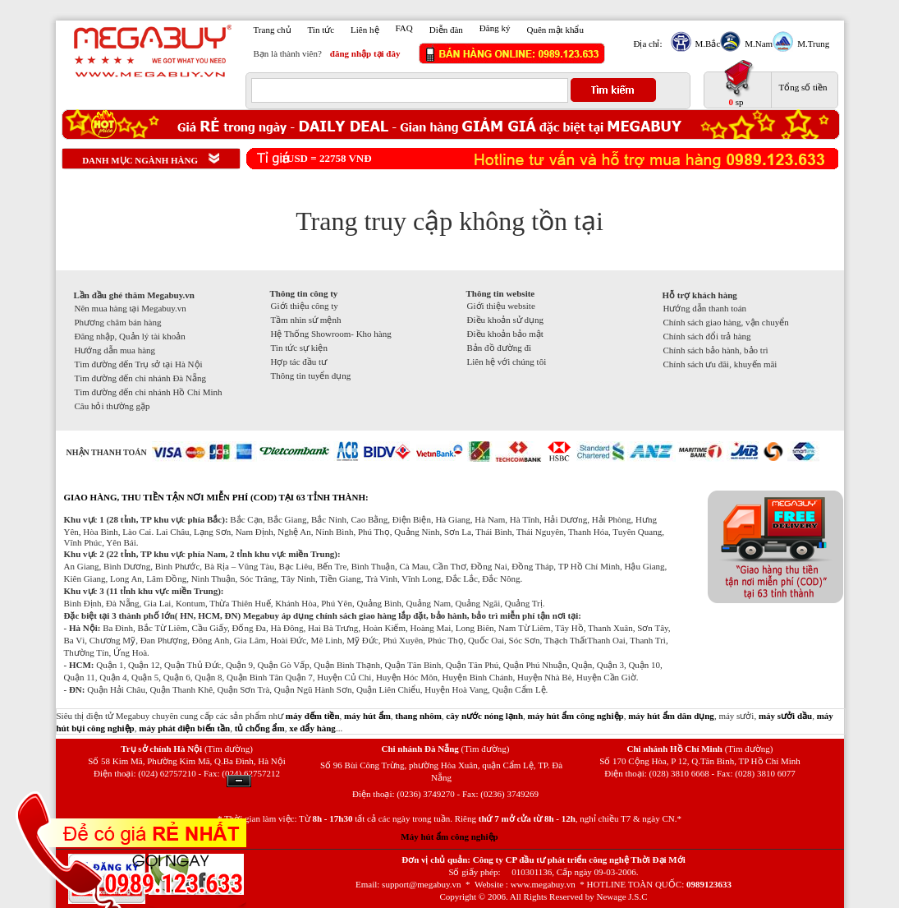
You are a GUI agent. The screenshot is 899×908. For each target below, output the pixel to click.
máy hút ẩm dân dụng (671, 716)
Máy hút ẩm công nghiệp (449, 836)
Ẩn (239, 781)
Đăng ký (495, 28)
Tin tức (321, 30)
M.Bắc (706, 43)
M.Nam (757, 43)
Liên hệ (364, 30)
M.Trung (811, 43)
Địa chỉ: (648, 43)
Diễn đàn (446, 30)
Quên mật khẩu (554, 30)
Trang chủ (272, 30)
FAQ (404, 28)
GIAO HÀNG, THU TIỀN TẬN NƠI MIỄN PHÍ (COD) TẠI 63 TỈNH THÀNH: (216, 497)
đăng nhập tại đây (365, 53)
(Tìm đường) (228, 749)
